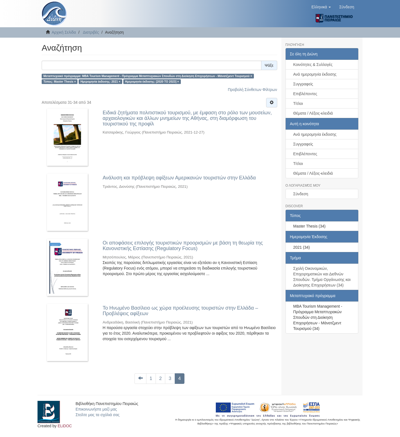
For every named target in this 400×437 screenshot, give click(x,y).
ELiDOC (65, 426)
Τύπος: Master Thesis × (59, 81)
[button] (321, 7)
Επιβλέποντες (305, 94)
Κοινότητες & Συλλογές (312, 64)
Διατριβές (91, 32)
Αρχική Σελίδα (64, 32)
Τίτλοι (298, 103)
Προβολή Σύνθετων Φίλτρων (252, 89)
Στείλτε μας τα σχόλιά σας (97, 415)
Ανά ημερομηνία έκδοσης (315, 74)
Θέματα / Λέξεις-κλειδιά (313, 113)
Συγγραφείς (303, 84)
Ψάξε (269, 65)
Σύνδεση (300, 194)
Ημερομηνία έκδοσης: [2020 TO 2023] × (152, 81)
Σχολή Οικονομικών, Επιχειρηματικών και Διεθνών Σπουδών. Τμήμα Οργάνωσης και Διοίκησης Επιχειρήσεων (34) (322, 276)
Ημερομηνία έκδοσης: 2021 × (101, 81)
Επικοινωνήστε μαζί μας (96, 409)
